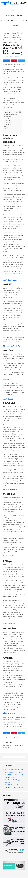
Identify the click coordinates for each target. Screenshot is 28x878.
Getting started (14, 737)
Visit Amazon (9, 713)
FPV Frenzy (14, 3)
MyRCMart (7, 124)
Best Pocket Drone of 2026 (14, 772)
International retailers (10, 114)
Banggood (7, 116)
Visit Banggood (10, 280)
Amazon (6, 131)
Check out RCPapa (9, 623)
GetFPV (6, 118)
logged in (15, 745)
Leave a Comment (14, 56)
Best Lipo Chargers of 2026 (14, 769)
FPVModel (7, 122)
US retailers (7, 129)
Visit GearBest (9, 399)
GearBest (7, 120)
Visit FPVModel (10, 489)
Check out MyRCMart (10, 556)
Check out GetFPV (11, 346)
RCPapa (6, 127)
